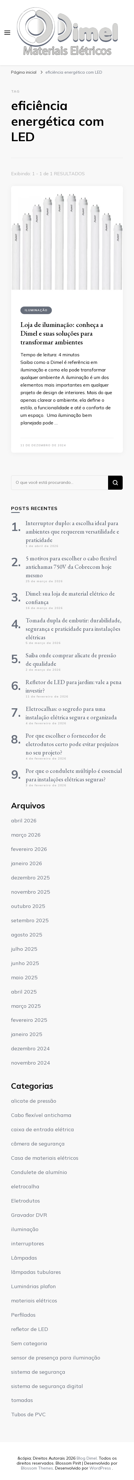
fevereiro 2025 (29, 1020)
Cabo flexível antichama (41, 1115)
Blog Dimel (87, 1458)
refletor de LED (29, 1329)
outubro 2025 (28, 906)
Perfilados (23, 1314)
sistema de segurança (38, 1372)
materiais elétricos (34, 1300)
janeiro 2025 (26, 1034)
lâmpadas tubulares (36, 1272)
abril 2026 (24, 820)
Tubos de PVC (28, 1414)
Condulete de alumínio (39, 1172)
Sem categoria (29, 1343)
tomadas (22, 1400)
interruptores (27, 1243)
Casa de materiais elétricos (44, 1158)
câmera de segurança (38, 1143)
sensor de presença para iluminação (55, 1357)
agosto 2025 (26, 934)
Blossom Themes (37, 1468)
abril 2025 (24, 991)
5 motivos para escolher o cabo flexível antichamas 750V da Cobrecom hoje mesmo (71, 567)
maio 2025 (24, 977)
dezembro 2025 (30, 877)
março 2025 (26, 1006)
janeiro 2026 (26, 863)
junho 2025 (25, 963)
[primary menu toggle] (7, 33)
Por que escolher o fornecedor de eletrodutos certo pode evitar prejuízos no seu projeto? (72, 744)
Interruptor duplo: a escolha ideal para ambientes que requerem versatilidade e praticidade (72, 531)
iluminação (36, 310)
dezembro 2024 (30, 1048)
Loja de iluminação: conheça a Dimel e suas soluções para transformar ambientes (61, 333)
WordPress (100, 1468)
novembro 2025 (30, 891)
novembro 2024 (30, 1062)
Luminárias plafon (33, 1286)
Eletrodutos (25, 1200)
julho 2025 (24, 949)
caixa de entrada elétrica (42, 1129)
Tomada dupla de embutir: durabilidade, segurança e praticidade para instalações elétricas (73, 629)
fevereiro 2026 (29, 849)
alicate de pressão (33, 1100)
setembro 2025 (30, 920)
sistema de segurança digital (47, 1386)
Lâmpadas (24, 1257)
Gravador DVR (29, 1215)
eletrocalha (25, 1186)
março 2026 (26, 834)
